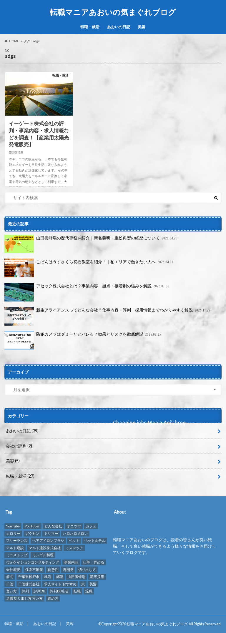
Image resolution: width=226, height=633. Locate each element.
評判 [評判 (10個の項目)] (25, 591)
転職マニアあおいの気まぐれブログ (113, 12)
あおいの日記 (118, 26)
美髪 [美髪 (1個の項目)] (93, 584)
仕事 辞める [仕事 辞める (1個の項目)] (93, 562)
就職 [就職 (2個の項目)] (59, 576)
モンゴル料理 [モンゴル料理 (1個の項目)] (43, 555)
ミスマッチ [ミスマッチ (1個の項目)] (74, 548)
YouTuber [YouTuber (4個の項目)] (32, 526)
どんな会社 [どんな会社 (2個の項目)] (53, 526)
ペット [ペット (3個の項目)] (74, 540)
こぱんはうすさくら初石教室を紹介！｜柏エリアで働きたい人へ (89, 268)
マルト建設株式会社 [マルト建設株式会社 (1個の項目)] (45, 548)
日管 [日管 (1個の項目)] (9, 584)
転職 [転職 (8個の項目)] (77, 591)
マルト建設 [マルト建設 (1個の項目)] (15, 548)
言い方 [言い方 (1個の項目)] (11, 591)
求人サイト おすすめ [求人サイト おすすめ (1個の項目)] (60, 584)
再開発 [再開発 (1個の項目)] (68, 569)
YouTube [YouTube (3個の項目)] (13, 526)
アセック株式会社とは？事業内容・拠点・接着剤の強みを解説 (87, 292)
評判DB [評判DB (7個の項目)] (39, 591)
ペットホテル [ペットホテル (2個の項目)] (94, 540)
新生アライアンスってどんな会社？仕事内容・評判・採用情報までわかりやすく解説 (108, 316)
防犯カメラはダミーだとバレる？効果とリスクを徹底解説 (83, 340)
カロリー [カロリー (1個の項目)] (13, 533)
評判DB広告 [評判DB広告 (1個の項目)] (59, 591)
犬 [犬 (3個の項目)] (83, 584)
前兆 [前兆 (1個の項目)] (9, 576)
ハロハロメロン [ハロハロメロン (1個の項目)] (75, 533)
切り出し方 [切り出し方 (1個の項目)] (87, 569)
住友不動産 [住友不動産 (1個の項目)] (34, 569)
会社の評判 (19, 445)
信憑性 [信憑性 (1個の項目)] (53, 569)
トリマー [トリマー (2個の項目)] (51, 533)
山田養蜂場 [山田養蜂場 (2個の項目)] (76, 576)
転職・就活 (89, 26)
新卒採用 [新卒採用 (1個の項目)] (97, 576)
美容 (141, 26)
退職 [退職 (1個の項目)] (88, 591)
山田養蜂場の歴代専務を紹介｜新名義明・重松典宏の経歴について (91, 244)
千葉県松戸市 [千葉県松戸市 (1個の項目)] (28, 576)
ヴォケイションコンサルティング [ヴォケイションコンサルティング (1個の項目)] (32, 562)
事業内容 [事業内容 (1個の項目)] (71, 562)
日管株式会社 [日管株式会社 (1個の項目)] (28, 584)
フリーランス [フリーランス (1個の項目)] (16, 540)
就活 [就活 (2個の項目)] (47, 576)
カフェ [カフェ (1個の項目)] (91, 526)
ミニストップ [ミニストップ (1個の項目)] (16, 555)
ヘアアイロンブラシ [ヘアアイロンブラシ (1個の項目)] (48, 540)
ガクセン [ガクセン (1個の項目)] (32, 533)
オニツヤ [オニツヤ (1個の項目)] (74, 526)
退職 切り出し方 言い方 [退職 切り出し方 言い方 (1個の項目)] (24, 598)
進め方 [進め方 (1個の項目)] (53, 598)
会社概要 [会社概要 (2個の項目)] (13, 569)
